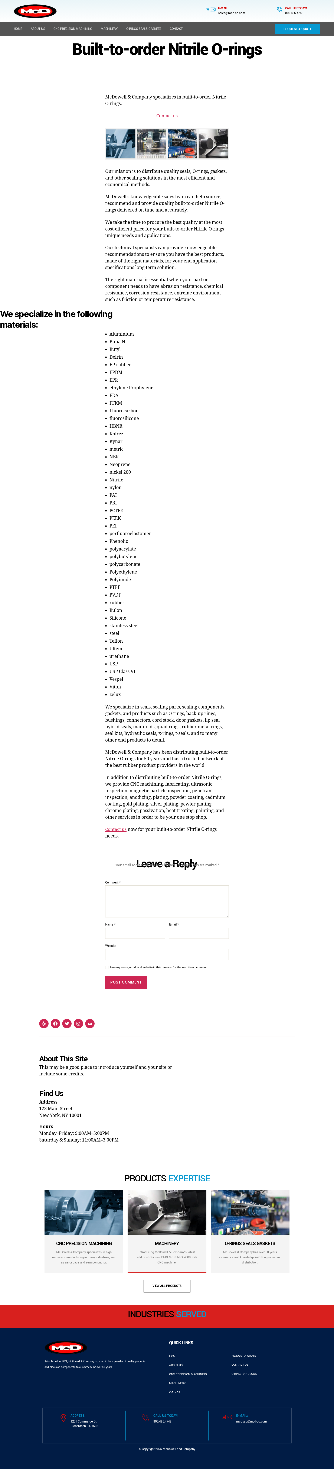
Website (110, 946)
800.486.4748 (294, 13)
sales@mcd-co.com (231, 13)
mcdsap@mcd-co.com (251, 1421)
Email (174, 925)
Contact (176, 29)
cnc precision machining (188, 1374)
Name (110, 925)
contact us (240, 1365)
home (173, 1356)
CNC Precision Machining (72, 29)
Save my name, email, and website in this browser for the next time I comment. (159, 967)
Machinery (109, 29)
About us (38, 29)
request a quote (244, 1356)
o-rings (174, 1392)
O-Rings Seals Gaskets (143, 29)
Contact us (167, 116)
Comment (113, 883)
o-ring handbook (244, 1374)
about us (176, 1365)
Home (18, 29)
